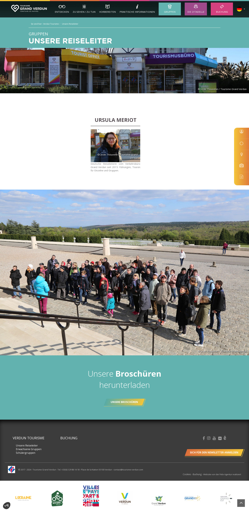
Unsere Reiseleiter (27, 445)
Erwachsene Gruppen (28, 449)
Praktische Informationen (137, 11)
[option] (124, 498)
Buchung (222, 11)
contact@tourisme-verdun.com (128, 469)
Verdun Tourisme (28, 437)
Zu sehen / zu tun (84, 11)
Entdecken (62, 11)
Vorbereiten (107, 11)
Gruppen (169, 11)
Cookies (188, 474)
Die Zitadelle (195, 11)
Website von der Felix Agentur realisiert (222, 474)
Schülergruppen (25, 453)
